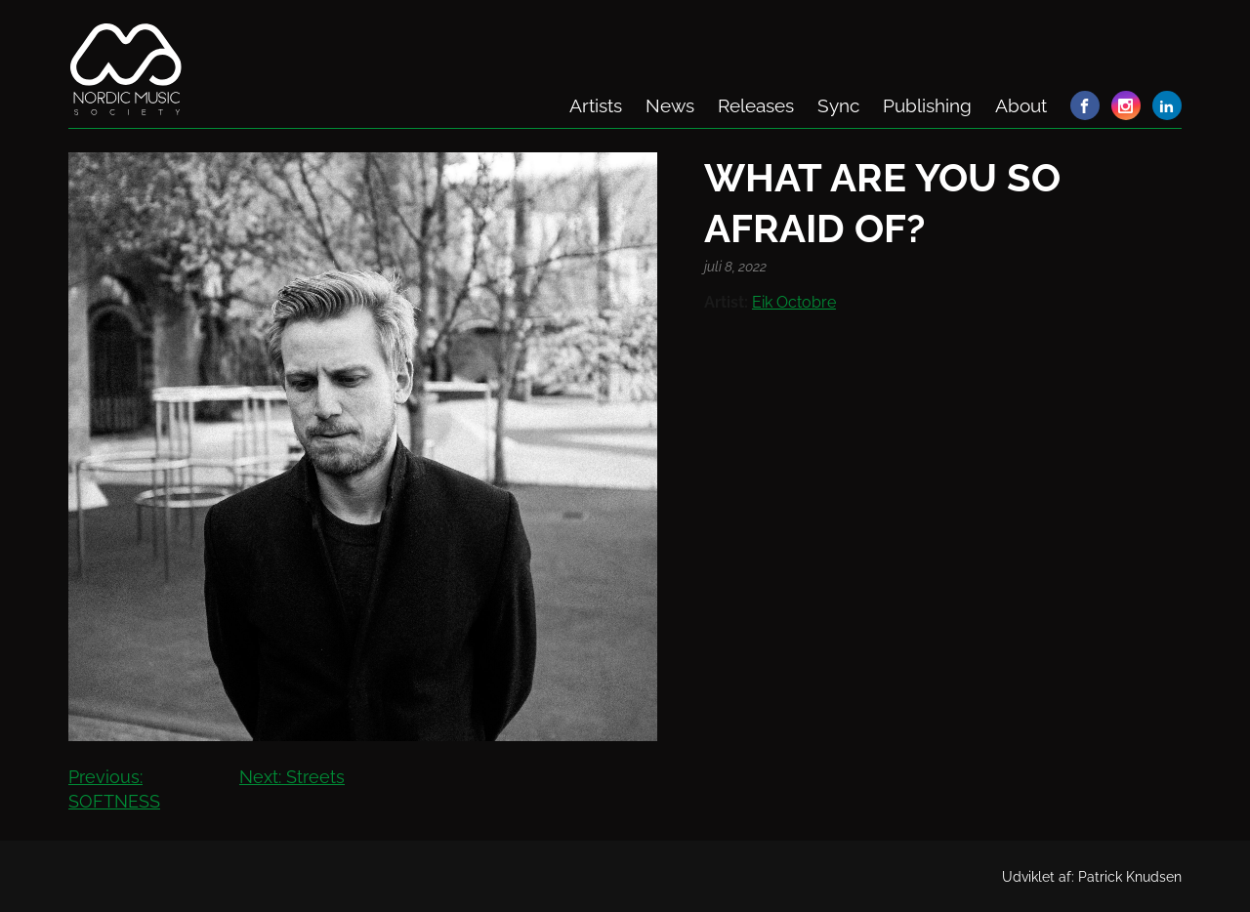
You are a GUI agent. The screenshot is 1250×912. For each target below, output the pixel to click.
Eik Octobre (794, 302)
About (1021, 105)
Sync (838, 105)
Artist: (726, 302)
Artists (595, 105)
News (670, 105)
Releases (756, 105)
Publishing (927, 105)
